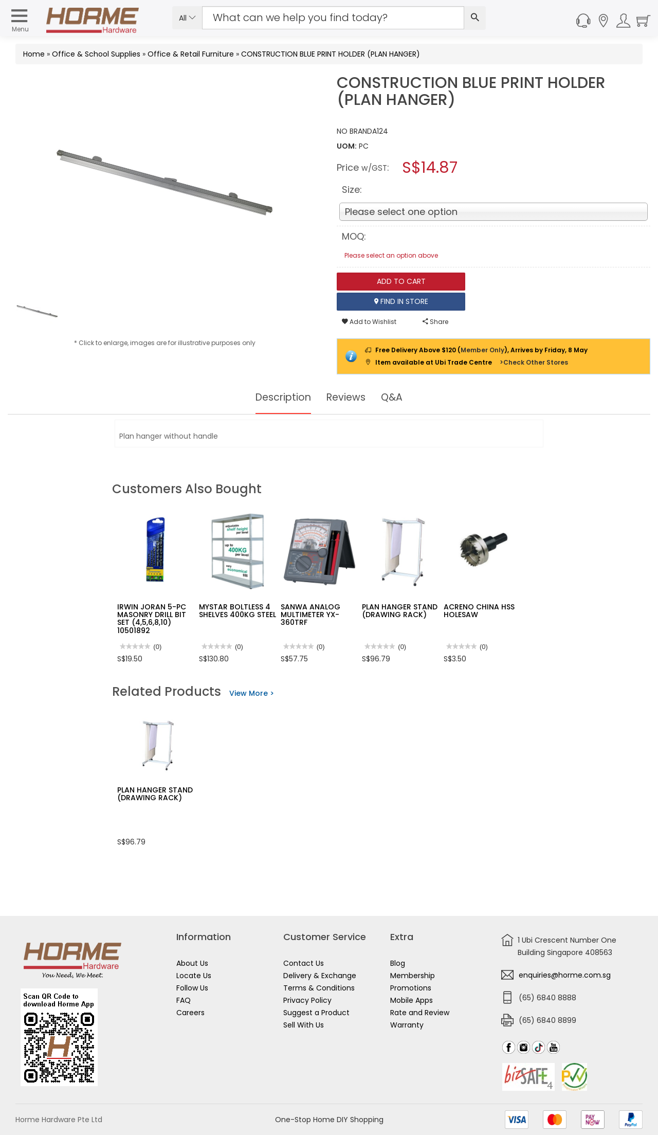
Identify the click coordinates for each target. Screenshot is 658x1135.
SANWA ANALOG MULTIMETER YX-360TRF (310, 615)
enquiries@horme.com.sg (565, 975)
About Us (192, 963)
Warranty (407, 1025)
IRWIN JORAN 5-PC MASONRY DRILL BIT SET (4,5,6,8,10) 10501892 (151, 619)
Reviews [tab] (347, 397)
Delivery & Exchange (319, 975)
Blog (397, 963)
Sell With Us (303, 1025)
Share (435, 321)
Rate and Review (419, 1012)
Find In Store (401, 301)
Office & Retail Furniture (191, 54)
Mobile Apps (411, 1000)
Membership (412, 975)
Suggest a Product (316, 1012)
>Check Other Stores (534, 362)
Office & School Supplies (96, 54)
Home (34, 54)
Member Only (482, 350)
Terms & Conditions (319, 988)
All (187, 18)
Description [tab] (282, 397)
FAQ (183, 1000)
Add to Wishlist (369, 321)
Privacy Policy (307, 1000)
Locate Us (193, 975)
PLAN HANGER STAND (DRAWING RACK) (399, 611)
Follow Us (192, 988)
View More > (251, 693)
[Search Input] (333, 17)
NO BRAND (354, 131)
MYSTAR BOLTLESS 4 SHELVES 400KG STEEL (237, 611)
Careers (190, 1012)
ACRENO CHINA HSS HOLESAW (479, 611)
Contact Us (303, 963)
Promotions (410, 988)
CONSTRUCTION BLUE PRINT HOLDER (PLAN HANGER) (330, 54)
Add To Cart (401, 281)
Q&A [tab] (394, 397)
